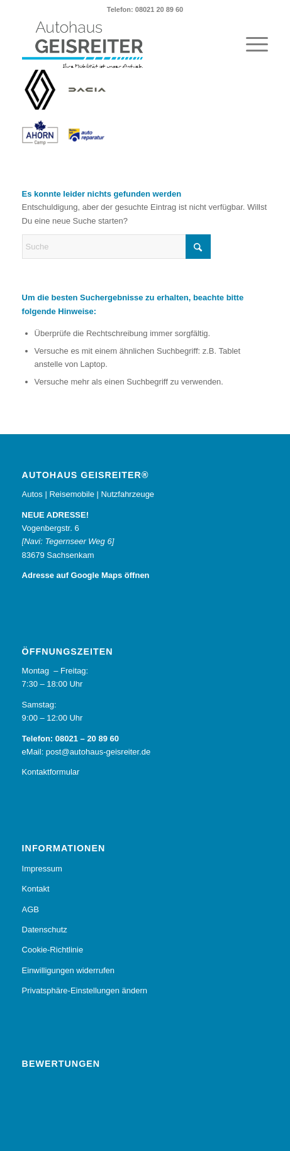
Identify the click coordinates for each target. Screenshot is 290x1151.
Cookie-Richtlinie (53, 949)
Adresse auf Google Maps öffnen (86, 575)
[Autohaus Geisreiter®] (120, 44)
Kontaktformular (51, 772)
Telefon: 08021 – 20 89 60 (70, 738)
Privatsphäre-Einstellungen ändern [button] (84, 990)
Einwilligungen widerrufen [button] (68, 970)
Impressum (42, 868)
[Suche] (116, 246)
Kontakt (36, 888)
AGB (30, 909)
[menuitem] (250, 44)
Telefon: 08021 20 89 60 (145, 9)
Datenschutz (44, 929)
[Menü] (250, 44)
